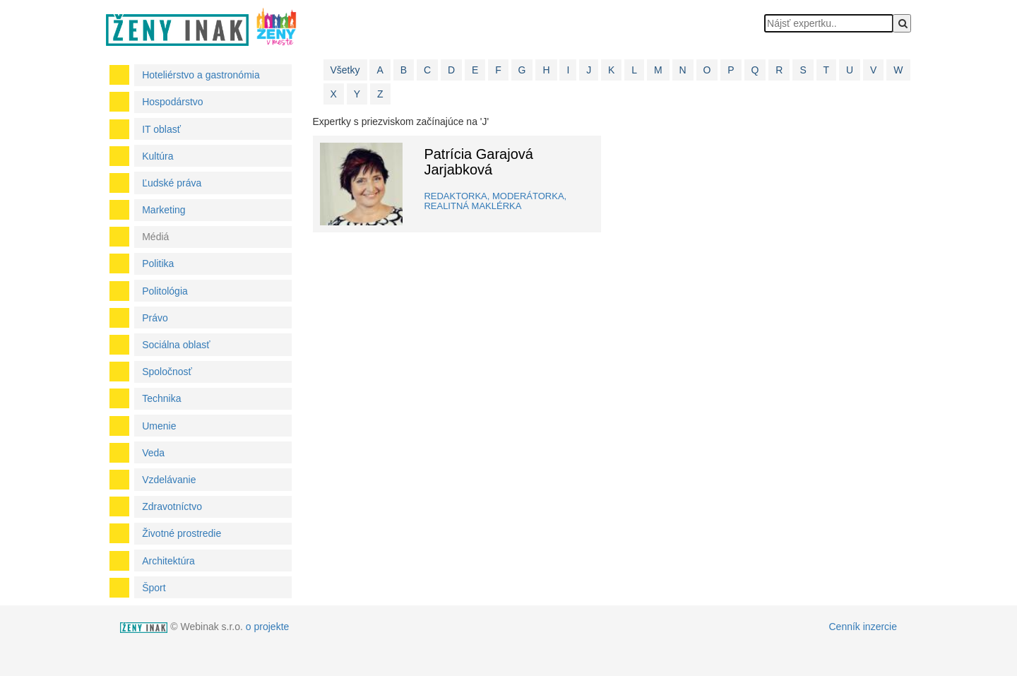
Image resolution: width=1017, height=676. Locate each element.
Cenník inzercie (863, 626)
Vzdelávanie (169, 479)
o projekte (267, 626)
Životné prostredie (181, 533)
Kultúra (157, 156)
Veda (153, 452)
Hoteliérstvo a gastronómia (201, 75)
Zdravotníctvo (172, 506)
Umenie (159, 426)
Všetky (345, 70)
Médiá (155, 236)
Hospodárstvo (172, 101)
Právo (155, 318)
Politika (158, 263)
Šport (153, 587)
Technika (161, 398)
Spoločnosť (167, 371)
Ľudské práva (171, 183)
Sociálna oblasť (176, 344)
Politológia (165, 291)
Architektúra (168, 561)
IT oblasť (161, 129)
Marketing (163, 209)
